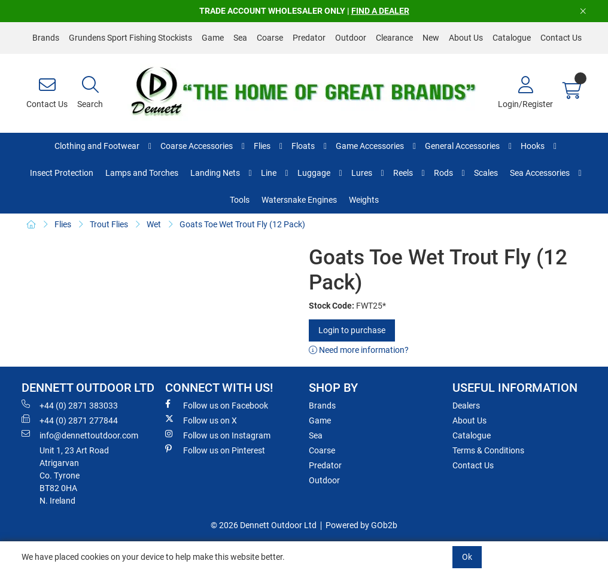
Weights (364, 200)
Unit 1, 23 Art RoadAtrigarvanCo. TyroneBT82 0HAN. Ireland (74, 475)
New (430, 37)
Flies (262, 146)
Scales (486, 173)
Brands (45, 37)
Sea (240, 37)
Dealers (466, 405)
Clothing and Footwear (96, 146)
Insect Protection (61, 173)
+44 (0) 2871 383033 (70, 405)
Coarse (270, 37)
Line (268, 173)
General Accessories (462, 146)
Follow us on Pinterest (215, 449)
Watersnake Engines (299, 200)
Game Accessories (370, 146)
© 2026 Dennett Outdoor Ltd (264, 525)
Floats (303, 146)
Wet (154, 224)
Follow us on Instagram (217, 434)
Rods (443, 173)
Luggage (313, 173)
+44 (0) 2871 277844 (70, 419)
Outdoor (350, 37)
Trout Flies (109, 224)
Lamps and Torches (141, 173)
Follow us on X (201, 419)
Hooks (533, 146)
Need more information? (359, 350)
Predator (309, 37)
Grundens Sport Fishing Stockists (130, 37)
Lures (361, 173)
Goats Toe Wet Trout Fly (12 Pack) (242, 224)
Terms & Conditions (488, 450)
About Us (466, 37)
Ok (467, 557)
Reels (403, 173)
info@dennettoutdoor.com (80, 434)
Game (213, 37)
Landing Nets (215, 173)
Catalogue (512, 37)
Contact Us (561, 37)
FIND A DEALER (380, 11)
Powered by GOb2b (361, 525)
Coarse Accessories (196, 146)
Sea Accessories (540, 173)
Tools (240, 200)
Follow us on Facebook (216, 405)
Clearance (394, 37)
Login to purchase (351, 330)
